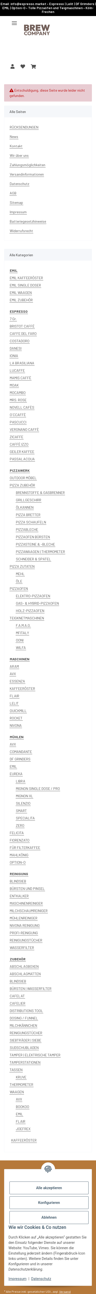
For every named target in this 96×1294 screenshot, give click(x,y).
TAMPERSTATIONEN (25, 1062)
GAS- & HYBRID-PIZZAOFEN (37, 603)
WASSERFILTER (22, 947)
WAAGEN (17, 1092)
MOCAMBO (18, 392)
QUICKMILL (18, 710)
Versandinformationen (27, 174)
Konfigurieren (49, 1203)
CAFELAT (17, 996)
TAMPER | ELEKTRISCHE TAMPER (35, 1055)
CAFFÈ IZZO (19, 444)
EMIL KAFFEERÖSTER (26, 278)
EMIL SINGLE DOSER (25, 285)
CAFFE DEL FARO (23, 333)
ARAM (14, 666)
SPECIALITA (25, 818)
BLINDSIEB (18, 881)
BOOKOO (22, 1106)
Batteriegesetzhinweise (28, 221)
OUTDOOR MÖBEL (23, 478)
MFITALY (22, 633)
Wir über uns (19, 155)
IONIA (14, 355)
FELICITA (17, 833)
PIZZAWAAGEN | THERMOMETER (40, 551)
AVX (13, 674)
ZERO (20, 825)
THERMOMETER (21, 1084)
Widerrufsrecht (21, 231)
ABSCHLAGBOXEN (24, 966)
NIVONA (16, 725)
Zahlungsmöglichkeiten (27, 165)
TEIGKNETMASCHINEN (27, 618)
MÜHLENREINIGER (23, 918)
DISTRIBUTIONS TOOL (26, 1010)
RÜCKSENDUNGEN (24, 127)
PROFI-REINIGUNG (24, 933)
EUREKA (16, 774)
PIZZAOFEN (19, 588)
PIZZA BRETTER (28, 515)
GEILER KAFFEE (22, 451)
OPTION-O (18, 862)
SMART (21, 810)
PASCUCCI (18, 422)
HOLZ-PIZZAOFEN (30, 610)
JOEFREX (23, 1129)
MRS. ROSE (18, 400)
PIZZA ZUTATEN (22, 566)
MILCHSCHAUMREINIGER (29, 910)
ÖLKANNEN (25, 507)
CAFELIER (17, 1003)
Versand (65, 1291)
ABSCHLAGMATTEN (25, 974)
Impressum (17, 1279)
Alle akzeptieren (49, 1188)
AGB (13, 193)
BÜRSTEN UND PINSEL (27, 888)
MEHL (20, 574)
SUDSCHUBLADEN (24, 1047)
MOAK (14, 385)
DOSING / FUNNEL (24, 1018)
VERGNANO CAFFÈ (24, 429)
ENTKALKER (19, 896)
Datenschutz (41, 1279)
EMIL (13, 766)
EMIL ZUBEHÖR (21, 300)
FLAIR (14, 696)
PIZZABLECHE (27, 529)
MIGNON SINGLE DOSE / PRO (38, 788)
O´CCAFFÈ (18, 415)
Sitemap (16, 202)
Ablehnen (49, 1217)
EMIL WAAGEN (21, 292)
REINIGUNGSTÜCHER (26, 940)
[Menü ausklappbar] (14, 21)
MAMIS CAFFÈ (20, 378)
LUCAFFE (17, 370)
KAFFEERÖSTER (22, 688)
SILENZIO (23, 803)
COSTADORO (19, 341)
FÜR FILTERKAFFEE (25, 847)
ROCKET (16, 718)
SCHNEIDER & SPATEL (33, 559)
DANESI (16, 348)
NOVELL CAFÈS (22, 407)
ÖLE (19, 581)
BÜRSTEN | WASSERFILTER (30, 988)
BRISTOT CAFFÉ (22, 326)
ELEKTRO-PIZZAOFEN (33, 596)
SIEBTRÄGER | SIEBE (25, 1040)
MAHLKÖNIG (19, 855)
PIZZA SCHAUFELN (31, 522)
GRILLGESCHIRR (28, 500)
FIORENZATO (19, 840)
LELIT (14, 703)
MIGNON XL (24, 796)
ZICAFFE (16, 437)
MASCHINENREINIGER (26, 903)
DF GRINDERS (20, 759)
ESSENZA (17, 681)
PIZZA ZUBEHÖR (22, 485)
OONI (20, 640)
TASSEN (16, 1070)
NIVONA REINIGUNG (25, 925)
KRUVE (21, 1077)
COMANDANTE (21, 751)
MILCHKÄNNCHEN (23, 1025)
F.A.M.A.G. (23, 625)
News (14, 136)
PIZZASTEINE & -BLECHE (35, 544)
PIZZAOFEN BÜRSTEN (33, 537)
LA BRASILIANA (22, 363)
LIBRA (20, 781)
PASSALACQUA (22, 459)
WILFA (21, 647)
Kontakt (16, 146)
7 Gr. (13, 319)
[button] (12, 66)
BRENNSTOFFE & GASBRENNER (40, 492)
